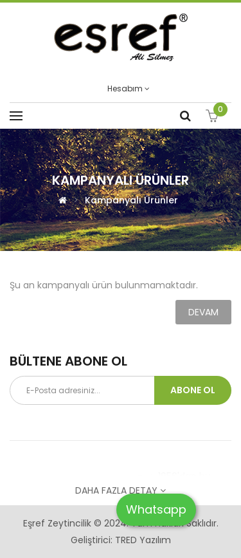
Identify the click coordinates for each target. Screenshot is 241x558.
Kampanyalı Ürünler (131, 200)
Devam (203, 312)
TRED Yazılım (143, 540)
